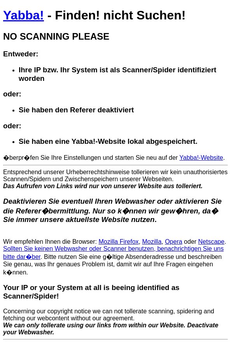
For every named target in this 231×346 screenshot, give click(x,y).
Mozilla (151, 241)
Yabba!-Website (201, 157)
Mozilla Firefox (118, 241)
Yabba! (23, 15)
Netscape (211, 241)
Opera (173, 241)
